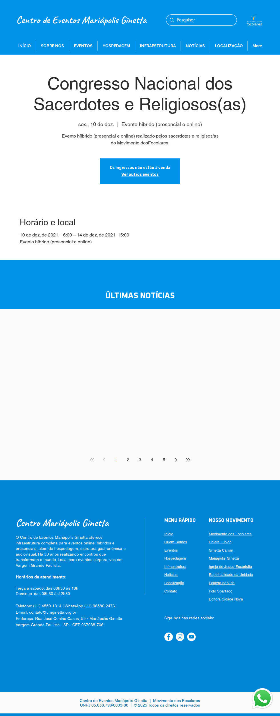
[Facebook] (168, 637)
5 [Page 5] (164, 460)
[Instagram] (180, 637)
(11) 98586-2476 (99, 606)
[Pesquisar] (201, 20)
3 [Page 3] (140, 460)
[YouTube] (191, 637)
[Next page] (176, 460)
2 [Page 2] (128, 460)
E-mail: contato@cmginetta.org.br (46, 612)
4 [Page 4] (152, 460)
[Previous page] (104, 460)
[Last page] (188, 460)
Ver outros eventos (140, 174)
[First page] (92, 460)
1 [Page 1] (116, 460)
